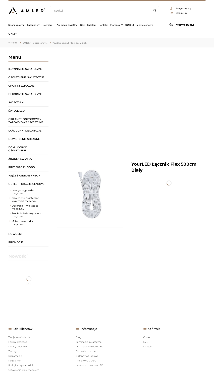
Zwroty (12, 351)
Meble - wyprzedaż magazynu (22, 223)
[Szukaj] (155, 11)
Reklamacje (15, 355)
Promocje (16, 242)
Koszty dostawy (17, 346)
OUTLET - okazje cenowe (26, 183)
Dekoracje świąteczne (25, 94)
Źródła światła (20, 158)
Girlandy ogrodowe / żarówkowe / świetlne (25, 120)
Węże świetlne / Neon (24, 175)
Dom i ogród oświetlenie (17, 149)
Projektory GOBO (21, 167)
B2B (145, 341)
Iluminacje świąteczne (25, 69)
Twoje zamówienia (19, 337)
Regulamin (14, 360)
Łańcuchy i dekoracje (24, 130)
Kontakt (148, 346)
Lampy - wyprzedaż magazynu (23, 192)
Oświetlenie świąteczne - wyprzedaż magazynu (26, 200)
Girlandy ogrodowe (87, 355)
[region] (131, 104)
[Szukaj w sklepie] (101, 11)
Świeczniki (16, 102)
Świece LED (16, 110)
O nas (146, 337)
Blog (78, 337)
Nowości (15, 233)
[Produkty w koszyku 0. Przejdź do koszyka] (185, 24)
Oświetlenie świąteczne (26, 77)
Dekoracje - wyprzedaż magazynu (25, 207)
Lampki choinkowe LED (89, 365)
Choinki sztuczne (21, 85)
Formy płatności (18, 341)
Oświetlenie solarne (24, 139)
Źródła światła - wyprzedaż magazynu (27, 215)
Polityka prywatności (20, 365)
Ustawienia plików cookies (23, 369)
